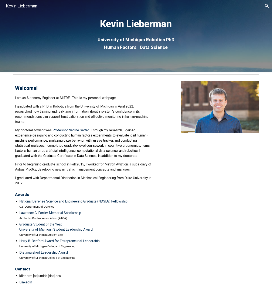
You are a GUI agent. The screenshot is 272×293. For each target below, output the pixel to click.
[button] (267, 6)
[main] (136, 36)
